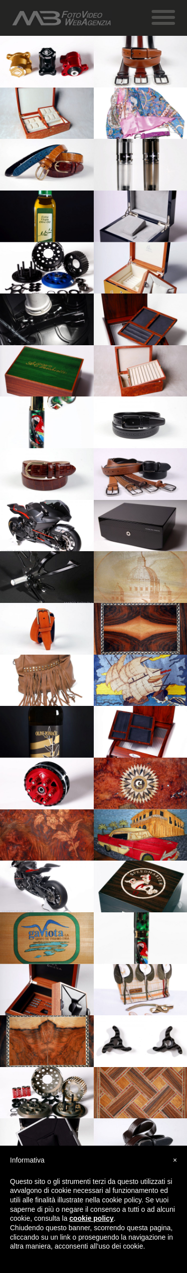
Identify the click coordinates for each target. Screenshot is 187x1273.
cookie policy (91, 1218)
